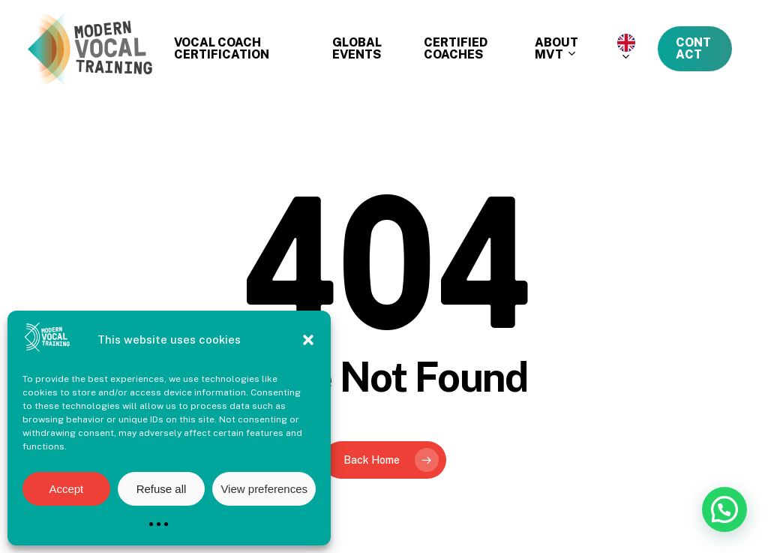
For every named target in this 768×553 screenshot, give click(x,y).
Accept (66, 488)
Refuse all (161, 488)
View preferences (264, 488)
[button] (308, 339)
